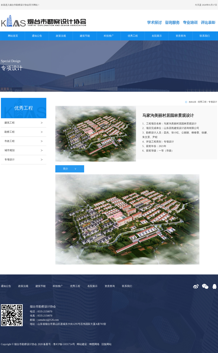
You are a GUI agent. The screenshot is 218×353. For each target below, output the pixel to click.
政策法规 (61, 35)
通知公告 (37, 35)
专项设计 (25, 159)
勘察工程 (25, 132)
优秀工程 (133, 35)
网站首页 (13, 35)
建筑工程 (25, 122)
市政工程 (25, 141)
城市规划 (25, 150)
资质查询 (181, 35)
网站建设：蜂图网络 (88, 344)
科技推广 (109, 35)
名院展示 (157, 35)
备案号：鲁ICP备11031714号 (59, 344)
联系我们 (205, 35)
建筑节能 (85, 35)
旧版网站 (106, 344)
